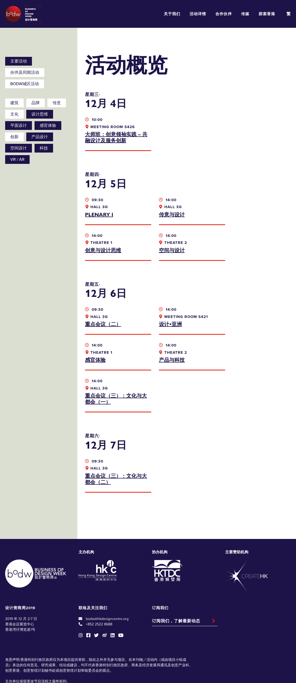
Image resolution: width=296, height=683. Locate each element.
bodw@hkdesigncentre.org (107, 583)
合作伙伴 (223, 14)
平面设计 (18, 125)
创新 (14, 136)
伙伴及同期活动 (24, 72)
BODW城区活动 (24, 83)
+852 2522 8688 (99, 588)
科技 (44, 148)
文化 (14, 114)
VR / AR (17, 159)
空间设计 (18, 148)
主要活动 (18, 61)
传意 (57, 102)
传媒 (245, 14)
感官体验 (48, 125)
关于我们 (172, 14)
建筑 (14, 102)
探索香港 (267, 14)
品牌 (35, 102)
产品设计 (39, 136)
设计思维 (39, 114)
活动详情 (198, 14)
